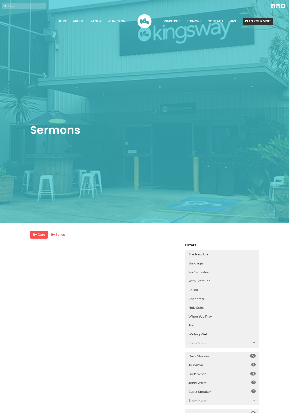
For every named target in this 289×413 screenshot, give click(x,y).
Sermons (193, 21)
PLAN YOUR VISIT (258, 21)
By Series (58, 235)
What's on (116, 21)
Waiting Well (198, 334)
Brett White (222, 374)
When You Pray (200, 316)
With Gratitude (199, 281)
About (78, 21)
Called (193, 290)
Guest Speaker (222, 391)
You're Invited (198, 272)
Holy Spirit (196, 308)
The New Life (198, 254)
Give (233, 21)
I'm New (96, 21)
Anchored (196, 299)
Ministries (172, 21)
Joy (191, 325)
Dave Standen (222, 356)
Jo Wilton (222, 365)
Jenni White (222, 383)
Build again (196, 263)
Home (62, 21)
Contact (215, 21)
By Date (39, 235)
